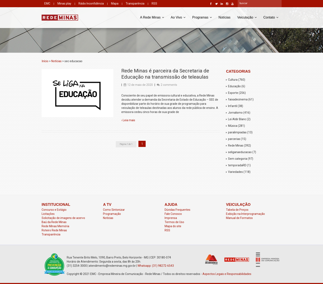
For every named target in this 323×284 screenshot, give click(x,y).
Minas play (64, 3)
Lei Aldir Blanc (237, 119)
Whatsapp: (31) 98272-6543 (156, 265)
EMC (47, 3)
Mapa (114, 3)
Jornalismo (235, 112)
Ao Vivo (178, 17)
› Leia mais (128, 120)
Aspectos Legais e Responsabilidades (226, 274)
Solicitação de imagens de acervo (63, 218)
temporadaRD (237, 165)
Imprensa (171, 218)
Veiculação (247, 17)
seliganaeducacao (240, 152)
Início (45, 61)
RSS (154, 3)
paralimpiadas (237, 132)
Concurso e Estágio (54, 209)
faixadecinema (238, 99)
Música (232, 125)
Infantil (232, 106)
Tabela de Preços (237, 209)
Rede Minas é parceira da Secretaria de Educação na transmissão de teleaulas (165, 74)
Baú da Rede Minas (54, 222)
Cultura (233, 79)
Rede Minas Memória (55, 226)
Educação (234, 86)
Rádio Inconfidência (91, 3)
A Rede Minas (152, 17)
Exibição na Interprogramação (245, 213)
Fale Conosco (173, 213)
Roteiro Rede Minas (54, 230)
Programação (112, 213)
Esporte (233, 92)
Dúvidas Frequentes (177, 209)
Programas (202, 17)
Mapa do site (173, 226)
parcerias (234, 139)
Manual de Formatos (239, 218)
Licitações (48, 213)
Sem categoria (237, 158)
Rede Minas (235, 145)
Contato (270, 17)
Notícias (225, 17)
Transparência (135, 3)
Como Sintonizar (114, 209)
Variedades (235, 171)
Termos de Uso (174, 222)
